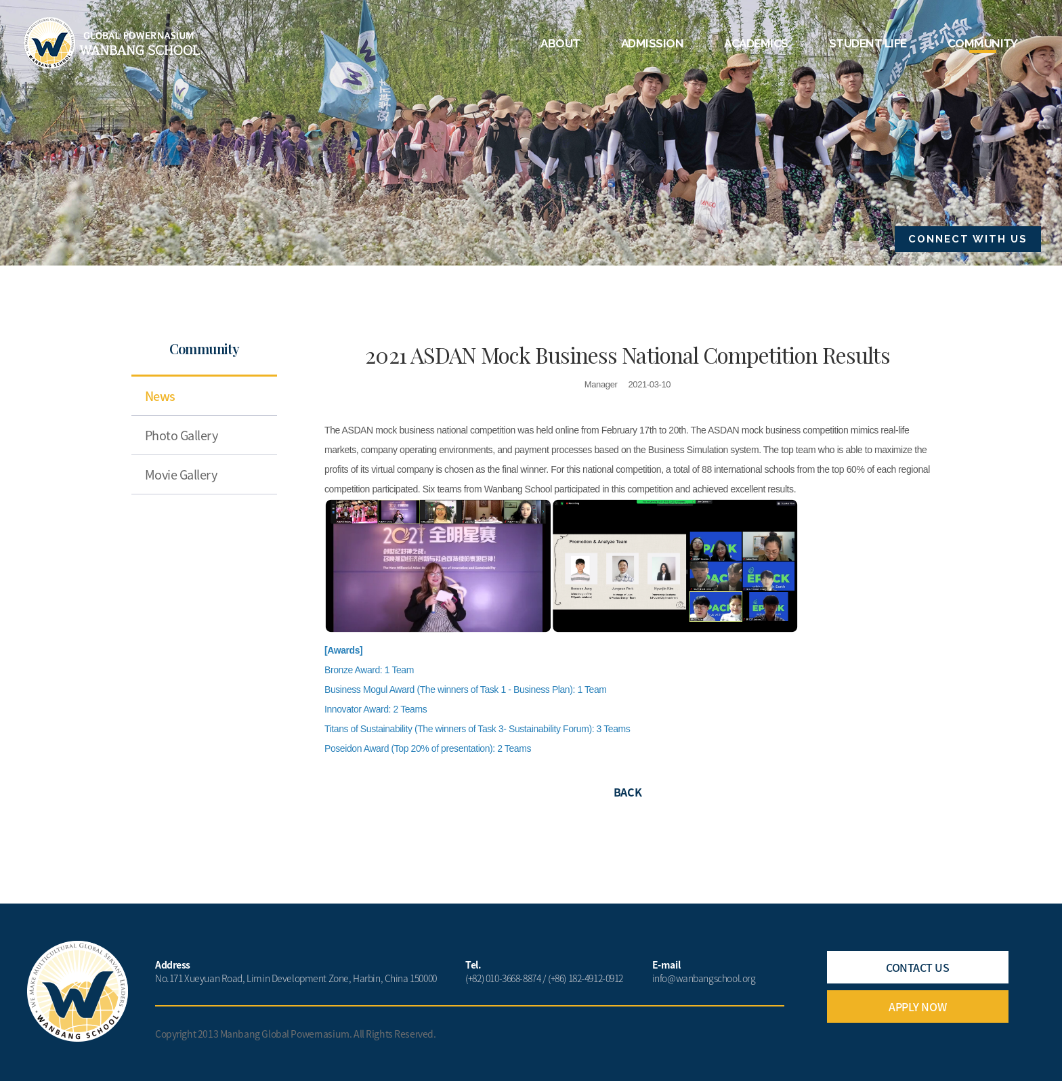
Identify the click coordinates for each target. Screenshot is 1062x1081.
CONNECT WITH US (967, 239)
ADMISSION (652, 43)
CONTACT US (917, 967)
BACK (627, 792)
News (160, 396)
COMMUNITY (983, 43)
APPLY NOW (917, 1006)
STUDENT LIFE (868, 43)
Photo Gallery (181, 435)
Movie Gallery (181, 474)
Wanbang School (112, 43)
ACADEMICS (756, 43)
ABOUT (560, 43)
